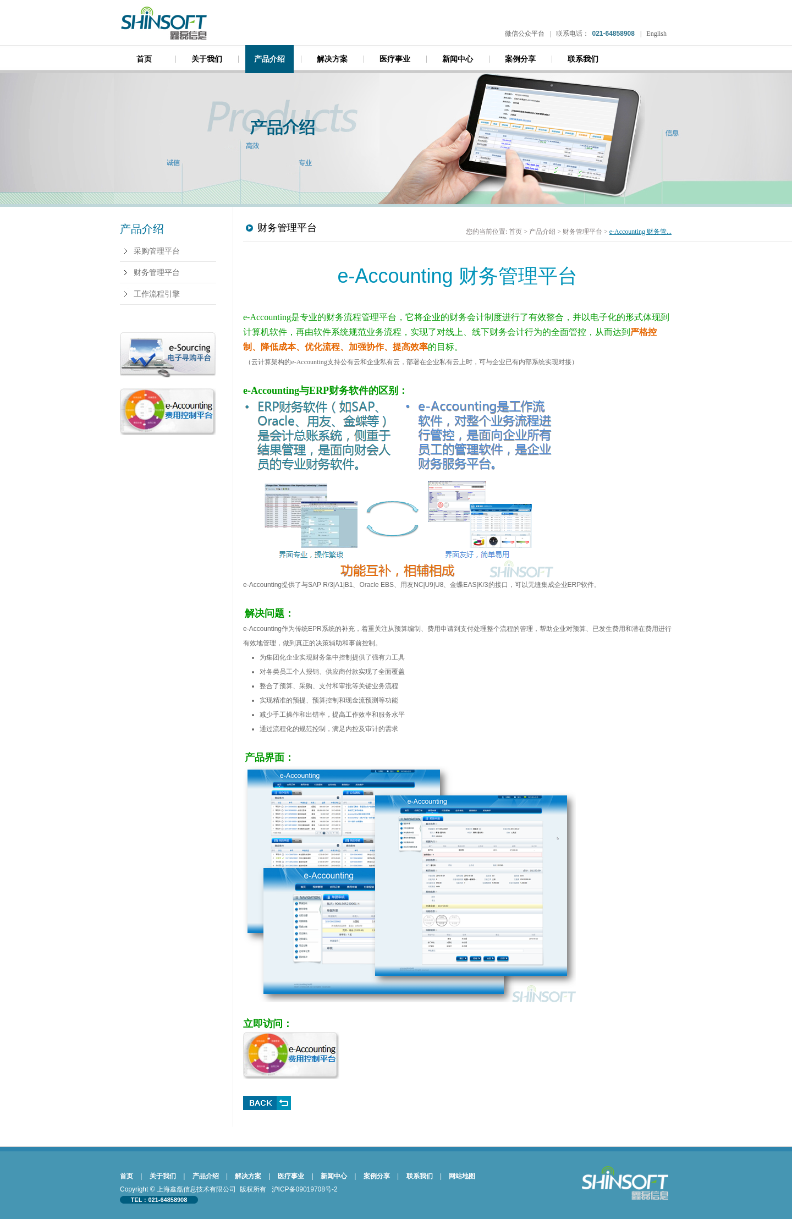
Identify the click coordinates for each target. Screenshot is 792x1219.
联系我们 (583, 59)
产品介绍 (269, 59)
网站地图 (462, 1176)
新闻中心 (457, 59)
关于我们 (206, 59)
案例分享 (520, 59)
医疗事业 (395, 59)
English (656, 33)
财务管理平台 (157, 272)
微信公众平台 (524, 33)
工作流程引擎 (157, 293)
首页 (144, 59)
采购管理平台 (157, 250)
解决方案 (332, 59)
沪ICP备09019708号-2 (305, 1189)
